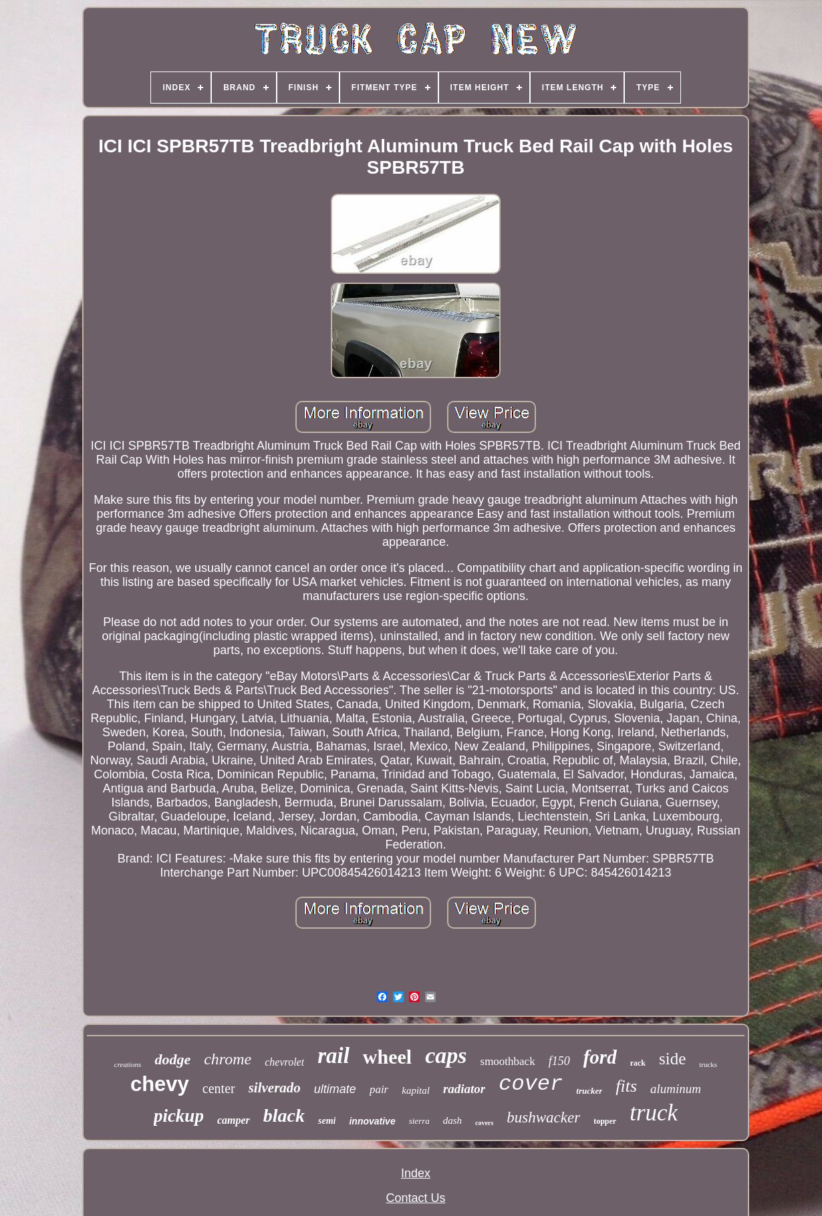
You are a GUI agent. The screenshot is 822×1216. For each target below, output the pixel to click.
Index (415, 1173)
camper (233, 1120)
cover (531, 1084)
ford (600, 1057)
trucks (708, 1064)
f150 (559, 1061)
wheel (387, 1057)
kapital (416, 1090)
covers (484, 1122)
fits (626, 1086)
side (672, 1059)
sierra (419, 1121)
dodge (172, 1059)
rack (638, 1063)
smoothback (508, 1061)
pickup (179, 1116)
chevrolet (284, 1062)
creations (128, 1064)
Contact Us (415, 1198)
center (218, 1088)
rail (333, 1056)
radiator (464, 1089)
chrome (227, 1059)
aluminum (675, 1089)
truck (654, 1113)
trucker (589, 1091)
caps (445, 1055)
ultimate (335, 1089)
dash (452, 1120)
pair (379, 1089)
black (284, 1115)
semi (326, 1121)
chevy (159, 1084)
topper (604, 1121)
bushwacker (543, 1117)
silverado (275, 1088)
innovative (372, 1121)
